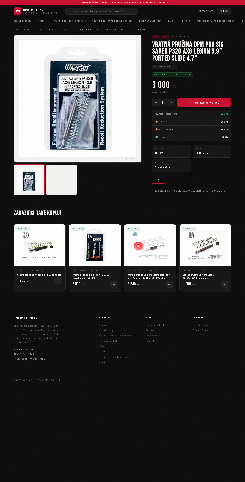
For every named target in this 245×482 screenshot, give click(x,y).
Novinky (42, 20)
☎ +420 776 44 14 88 (24, 354)
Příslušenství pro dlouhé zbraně (216, 20)
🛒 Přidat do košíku (204, 102)
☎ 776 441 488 (206, 11)
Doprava (150, 330)
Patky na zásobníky (150, 20)
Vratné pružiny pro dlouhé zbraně (112, 20)
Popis (158, 179)
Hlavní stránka (22, 20)
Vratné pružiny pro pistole (70, 20)
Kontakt (150, 340)
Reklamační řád (153, 335)
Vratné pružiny (32, 30)
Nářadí (172, 20)
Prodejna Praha (200, 330)
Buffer (186, 20)
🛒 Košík (224, 11)
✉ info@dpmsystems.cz (25, 349)
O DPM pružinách (201, 324)
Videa (102, 362)
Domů (16, 30)
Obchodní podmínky (155, 324)
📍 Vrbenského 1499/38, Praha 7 (30, 358)
